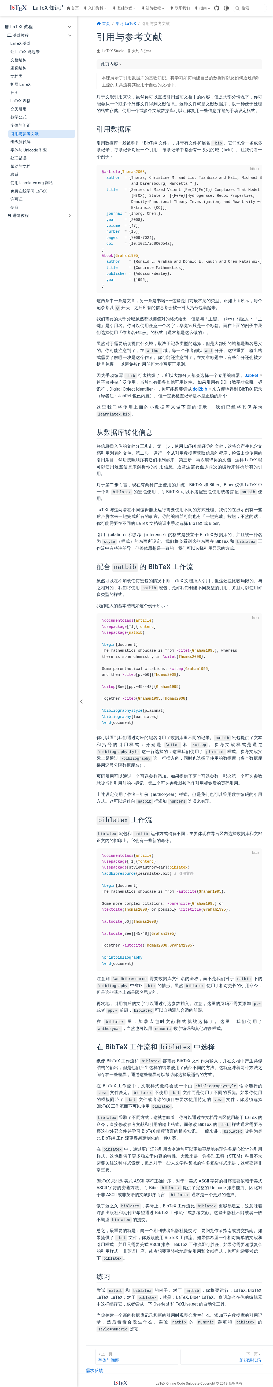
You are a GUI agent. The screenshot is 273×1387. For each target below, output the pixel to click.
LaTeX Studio (113, 51)
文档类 (16, 76)
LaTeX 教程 (21, 26)
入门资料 (95, 8)
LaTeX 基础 (20, 43)
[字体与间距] (136, 1356)
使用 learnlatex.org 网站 (31, 182)
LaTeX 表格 (20, 100)
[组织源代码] (221, 1356)
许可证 (16, 199)
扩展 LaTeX (20, 84)
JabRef (251, 375)
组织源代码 (20, 141)
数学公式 (18, 117)
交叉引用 (18, 109)
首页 (72, 8)
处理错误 (18, 158)
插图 (14, 92)
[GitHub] (216, 8)
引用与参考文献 (24, 133)
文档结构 (18, 60)
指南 (202, 8)
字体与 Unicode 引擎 (28, 150)
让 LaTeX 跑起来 (25, 51)
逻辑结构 (18, 68)
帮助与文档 (20, 166)
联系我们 (180, 8)
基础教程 (124, 8)
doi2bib (200, 389)
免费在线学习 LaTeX (28, 191)
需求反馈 (94, 1369)
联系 (14, 174)
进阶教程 (153, 8)
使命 (14, 207)
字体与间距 (20, 125)
